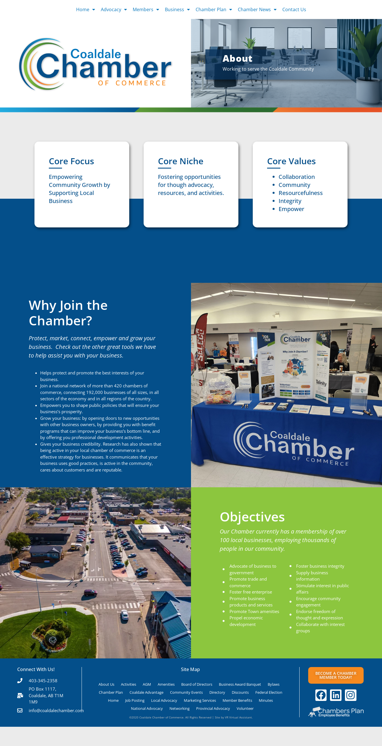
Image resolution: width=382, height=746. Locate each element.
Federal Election (268, 692)
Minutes (266, 700)
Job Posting (134, 700)
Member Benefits (237, 700)
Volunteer (245, 708)
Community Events (186, 692)
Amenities (166, 684)
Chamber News (257, 9)
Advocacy (114, 9)
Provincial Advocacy (213, 708)
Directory (217, 692)
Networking (179, 708)
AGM (147, 684)
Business (177, 9)
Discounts (240, 692)
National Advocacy (147, 708)
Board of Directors (196, 684)
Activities (128, 684)
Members (146, 9)
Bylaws (273, 684)
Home (85, 9)
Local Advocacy (164, 700)
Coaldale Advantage (146, 692)
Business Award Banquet (240, 684)
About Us (106, 684)
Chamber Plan (214, 9)
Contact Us (294, 9)
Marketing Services (200, 700)
